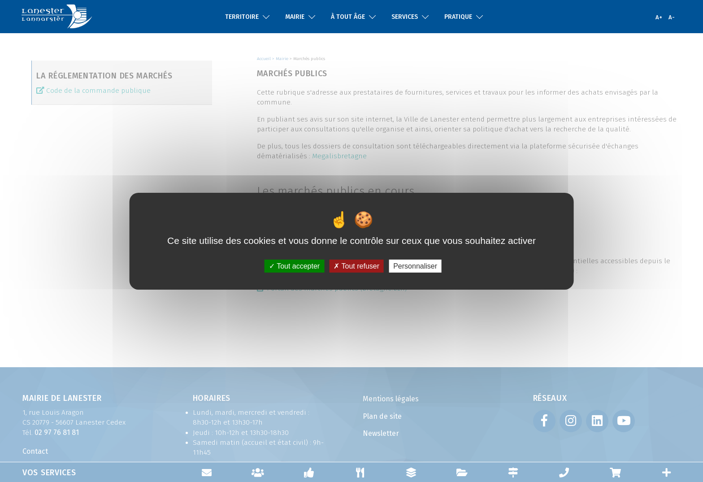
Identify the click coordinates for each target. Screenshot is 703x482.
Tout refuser (356, 265)
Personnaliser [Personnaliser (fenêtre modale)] (415, 265)
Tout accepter (294, 265)
